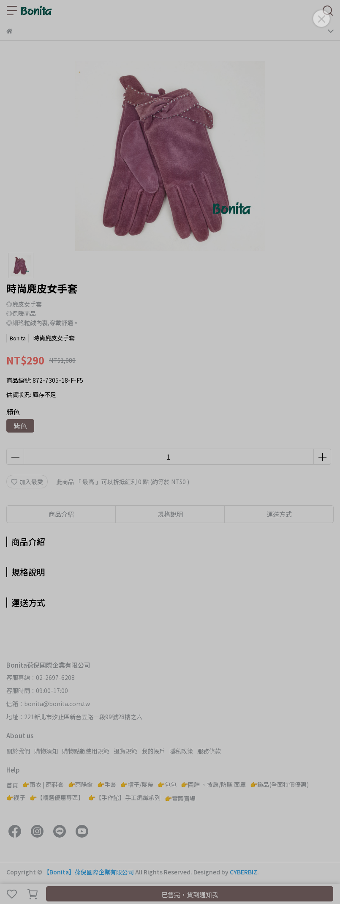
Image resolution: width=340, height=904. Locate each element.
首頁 (12, 785)
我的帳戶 (153, 751)
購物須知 (46, 751)
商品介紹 (61, 514)
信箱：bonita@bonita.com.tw (48, 703)
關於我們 (18, 751)
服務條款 (209, 751)
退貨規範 (125, 751)
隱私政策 (181, 751)
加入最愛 (27, 481)
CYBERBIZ (243, 872)
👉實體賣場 (180, 798)
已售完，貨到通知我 (189, 894)
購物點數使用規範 (85, 751)
